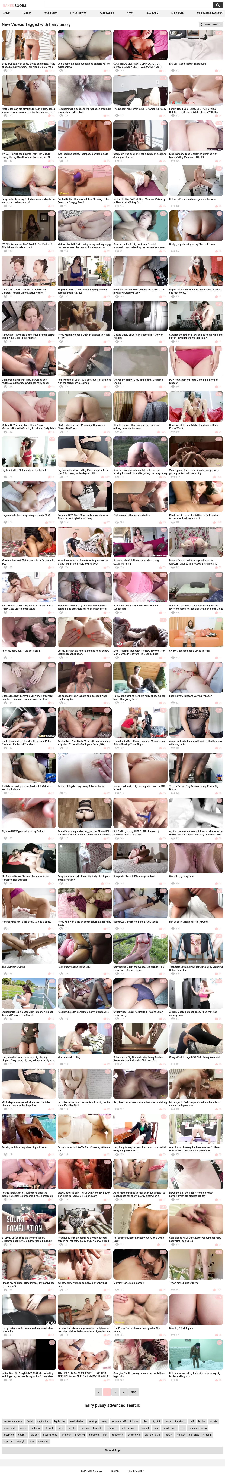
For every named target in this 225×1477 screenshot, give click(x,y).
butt (32, 1441)
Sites (130, 13)
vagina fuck (43, 1421)
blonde (213, 1421)
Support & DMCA (91, 1470)
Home (6, 13)
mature (168, 1434)
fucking (93, 1421)
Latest (27, 13)
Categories (106, 13)
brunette (97, 1428)
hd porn (134, 1421)
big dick (156, 1421)
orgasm (207, 1434)
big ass (35, 1434)
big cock (84, 1428)
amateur (66, 1434)
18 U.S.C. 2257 (135, 1470)
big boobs (59, 1421)
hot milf (22, 1434)
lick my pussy (129, 1428)
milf (192, 1421)
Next (133, 1392)
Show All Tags (112, 1450)
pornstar (8, 1441)
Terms (115, 1470)
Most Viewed (78, 13)
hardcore (94, 1434)
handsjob (180, 1421)
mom (23, 1428)
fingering (80, 1434)
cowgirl (21, 1441)
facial (30, 1421)
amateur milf (119, 1421)
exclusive (35, 1428)
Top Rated (50, 13)
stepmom (112, 1428)
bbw (145, 1421)
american (43, 1441)
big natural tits (152, 1434)
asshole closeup (198, 1428)
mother (181, 1434)
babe (60, 1428)
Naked (14, 5)
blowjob (49, 1428)
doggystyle (117, 1434)
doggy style (134, 1434)
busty (168, 1421)
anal (156, 1428)
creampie (9, 1434)
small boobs (169, 1428)
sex (183, 1428)
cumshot (194, 1434)
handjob (145, 1428)
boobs (201, 1421)
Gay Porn (152, 13)
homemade (10, 1428)
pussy (104, 1421)
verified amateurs (13, 1421)
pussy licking (50, 1434)
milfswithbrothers (210, 13)
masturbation (76, 1421)
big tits (71, 1428)
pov (105, 1434)
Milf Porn (177, 13)
